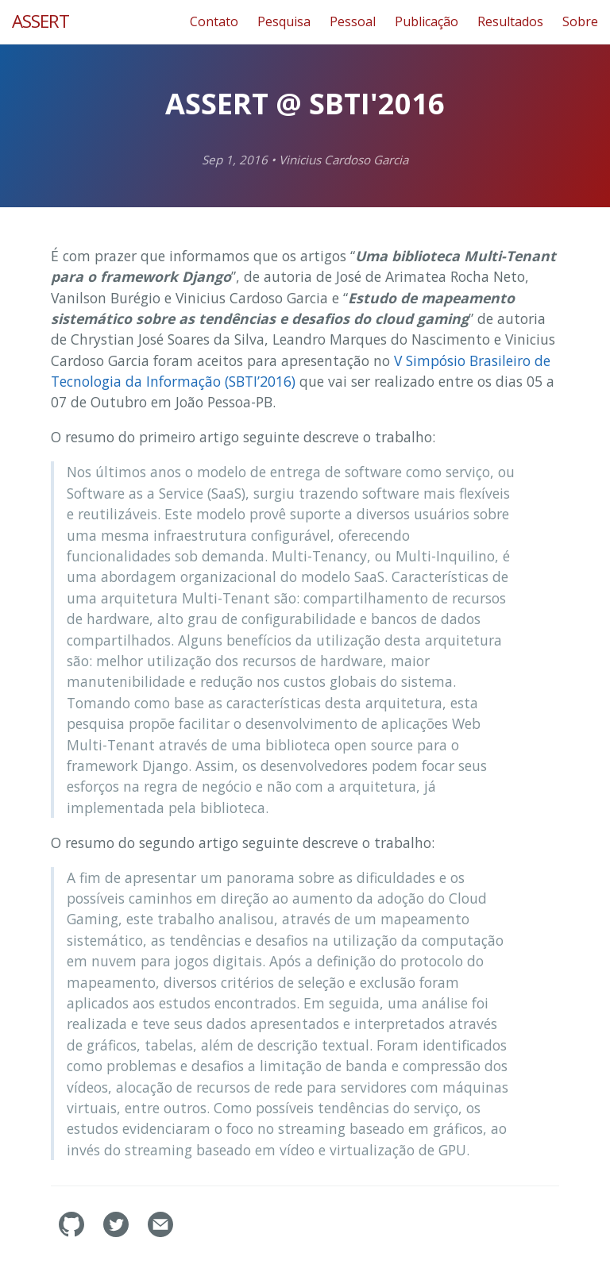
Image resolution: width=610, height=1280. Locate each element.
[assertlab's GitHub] (73, 1232)
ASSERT (40, 21)
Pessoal (353, 21)
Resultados (510, 21)
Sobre (580, 21)
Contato (214, 21)
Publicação (426, 21)
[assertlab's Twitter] (117, 1232)
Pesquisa (284, 21)
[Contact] (160, 1232)
